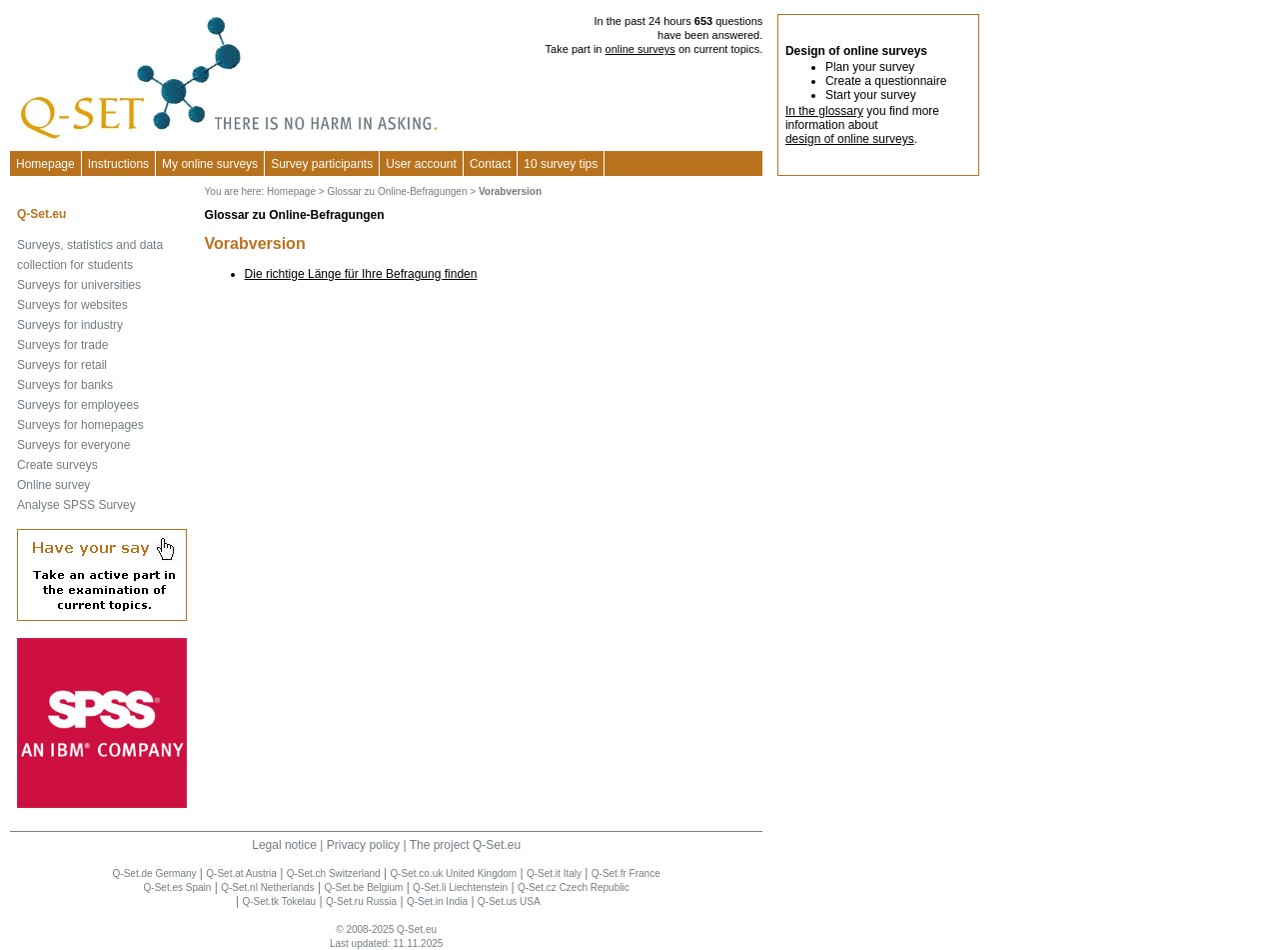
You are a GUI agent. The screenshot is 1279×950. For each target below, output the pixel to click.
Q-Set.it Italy (554, 873)
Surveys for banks (65, 385)
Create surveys (57, 465)
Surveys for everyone (73, 445)
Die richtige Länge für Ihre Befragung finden (361, 274)
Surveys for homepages (80, 425)
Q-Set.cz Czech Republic (574, 887)
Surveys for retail (62, 365)
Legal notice (284, 845)
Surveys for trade (62, 345)
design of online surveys (849, 139)
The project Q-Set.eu (465, 845)
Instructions (118, 164)
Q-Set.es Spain (178, 887)
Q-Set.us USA (509, 901)
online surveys (640, 49)
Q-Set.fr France (626, 873)
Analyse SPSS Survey (76, 505)
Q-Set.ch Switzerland (334, 873)
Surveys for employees (78, 405)
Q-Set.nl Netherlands (267, 887)
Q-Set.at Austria (241, 873)
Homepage (45, 164)
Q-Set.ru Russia (361, 901)
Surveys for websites (72, 305)
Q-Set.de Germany (155, 873)
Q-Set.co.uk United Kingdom (453, 873)
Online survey (53, 485)
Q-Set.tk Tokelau (279, 901)
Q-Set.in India (437, 901)
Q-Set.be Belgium (363, 887)
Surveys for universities (79, 285)
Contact (490, 164)
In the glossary (824, 111)
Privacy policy (363, 845)
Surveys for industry (70, 325)
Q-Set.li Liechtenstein (460, 887)
